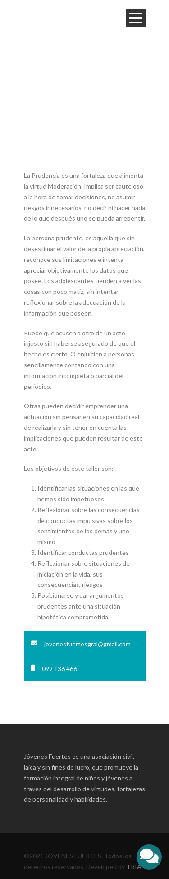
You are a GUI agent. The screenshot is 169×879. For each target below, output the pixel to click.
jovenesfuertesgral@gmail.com (87, 644)
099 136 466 (59, 668)
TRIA (134, 866)
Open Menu (136, 18)
